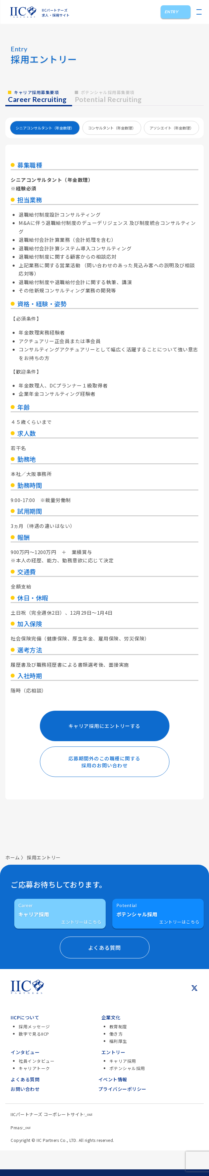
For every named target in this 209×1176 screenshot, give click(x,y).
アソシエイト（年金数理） (171, 127)
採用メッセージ (34, 1026)
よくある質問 (25, 1079)
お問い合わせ (25, 1089)
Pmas (20, 1128)
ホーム (12, 857)
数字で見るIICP (34, 1034)
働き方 (116, 1034)
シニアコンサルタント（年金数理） (45, 127)
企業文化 (111, 1017)
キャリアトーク (34, 1068)
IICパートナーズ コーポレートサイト (51, 1114)
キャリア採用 (122, 1061)
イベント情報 (112, 1079)
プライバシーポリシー (122, 1089)
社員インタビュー (36, 1061)
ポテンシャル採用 (127, 1068)
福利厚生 (118, 1041)
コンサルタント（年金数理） (112, 127)
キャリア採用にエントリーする (104, 725)
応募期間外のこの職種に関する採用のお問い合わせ (104, 762)
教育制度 (118, 1026)
